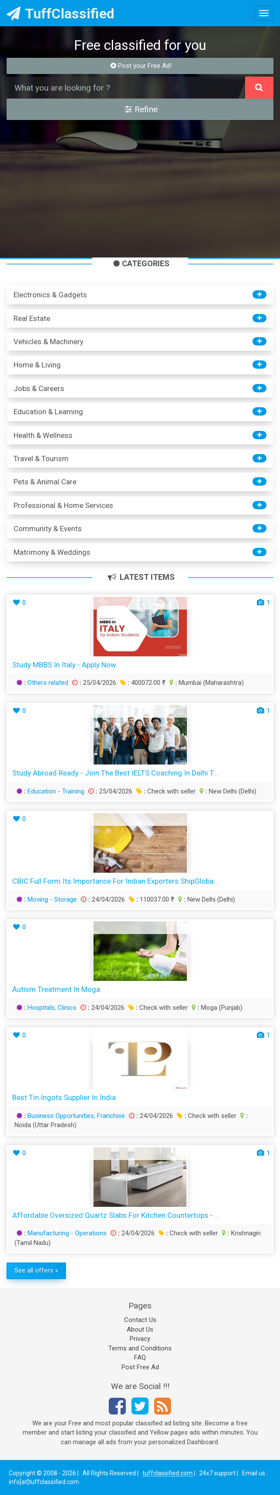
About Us (140, 1329)
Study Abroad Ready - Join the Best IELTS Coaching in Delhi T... (115, 773)
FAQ (140, 1357)
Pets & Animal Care (45, 481)
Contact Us (140, 1320)
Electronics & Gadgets (50, 294)
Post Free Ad (140, 1367)
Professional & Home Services (63, 505)
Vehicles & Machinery (48, 341)
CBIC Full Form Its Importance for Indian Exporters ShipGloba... (115, 881)
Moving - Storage (52, 899)
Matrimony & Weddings (52, 552)
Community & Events (48, 528)
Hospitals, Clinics (52, 1008)
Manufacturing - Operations (67, 1233)
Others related (48, 683)
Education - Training (56, 791)
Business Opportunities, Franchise (76, 1116)
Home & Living (37, 364)
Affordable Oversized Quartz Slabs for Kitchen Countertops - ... (116, 1215)
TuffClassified (60, 13)
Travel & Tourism (41, 458)
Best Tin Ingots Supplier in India (64, 1097)
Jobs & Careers (39, 388)
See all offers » (36, 1270)
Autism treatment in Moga (56, 989)
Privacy (140, 1339)
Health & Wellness (43, 435)
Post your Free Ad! (141, 66)
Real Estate (32, 318)
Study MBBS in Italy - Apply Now (64, 664)
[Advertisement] (140, 190)
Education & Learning (48, 411)
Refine (141, 109)
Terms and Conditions (140, 1348)
